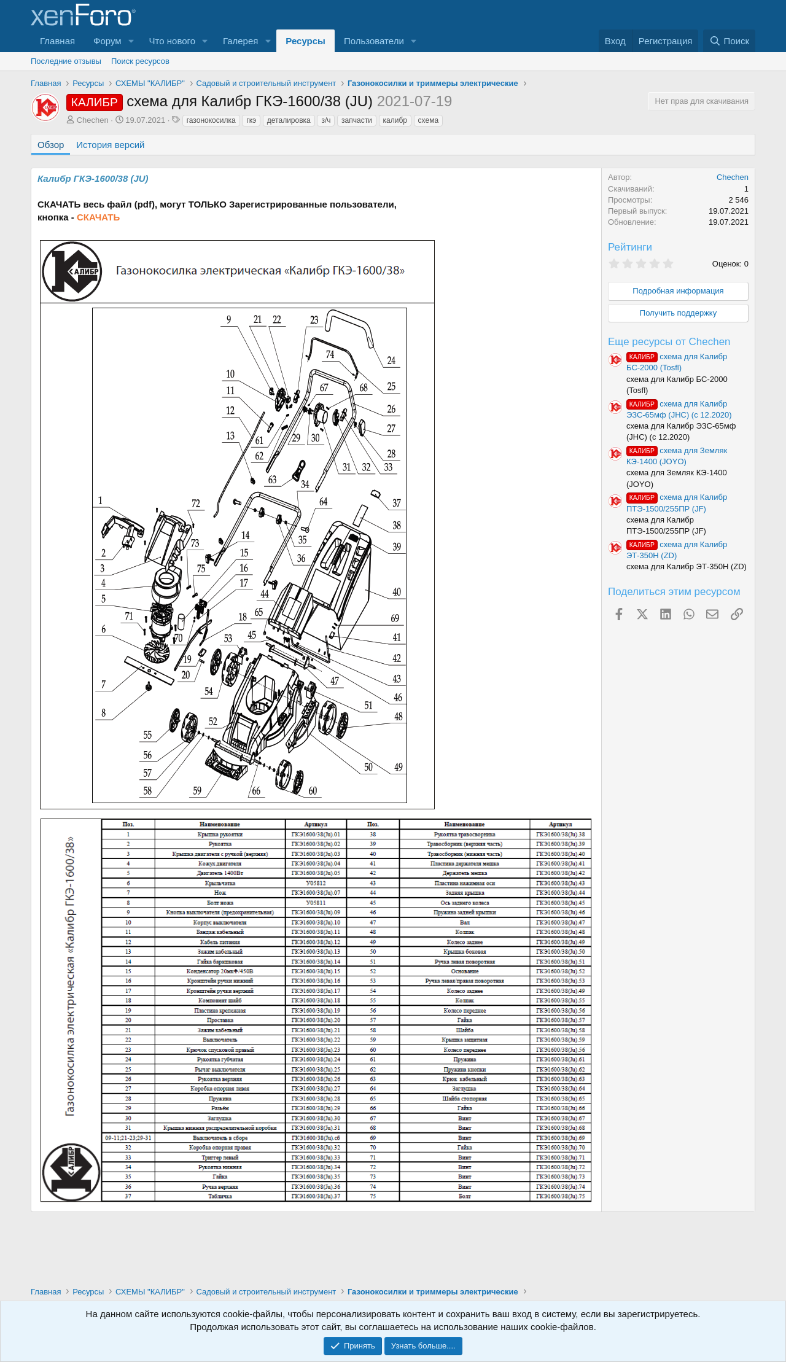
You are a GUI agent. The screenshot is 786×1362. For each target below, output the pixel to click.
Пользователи (374, 41)
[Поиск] (729, 40)
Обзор (50, 144)
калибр (395, 120)
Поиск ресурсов (140, 61)
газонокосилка (211, 120)
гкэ (251, 120)
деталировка (289, 120)
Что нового (172, 41)
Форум (107, 41)
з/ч (325, 120)
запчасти (356, 120)
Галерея (241, 41)
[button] (131, 40)
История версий (110, 144)
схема (428, 120)
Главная (57, 41)
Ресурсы (305, 41)
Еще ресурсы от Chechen (669, 342)
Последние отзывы (66, 61)
